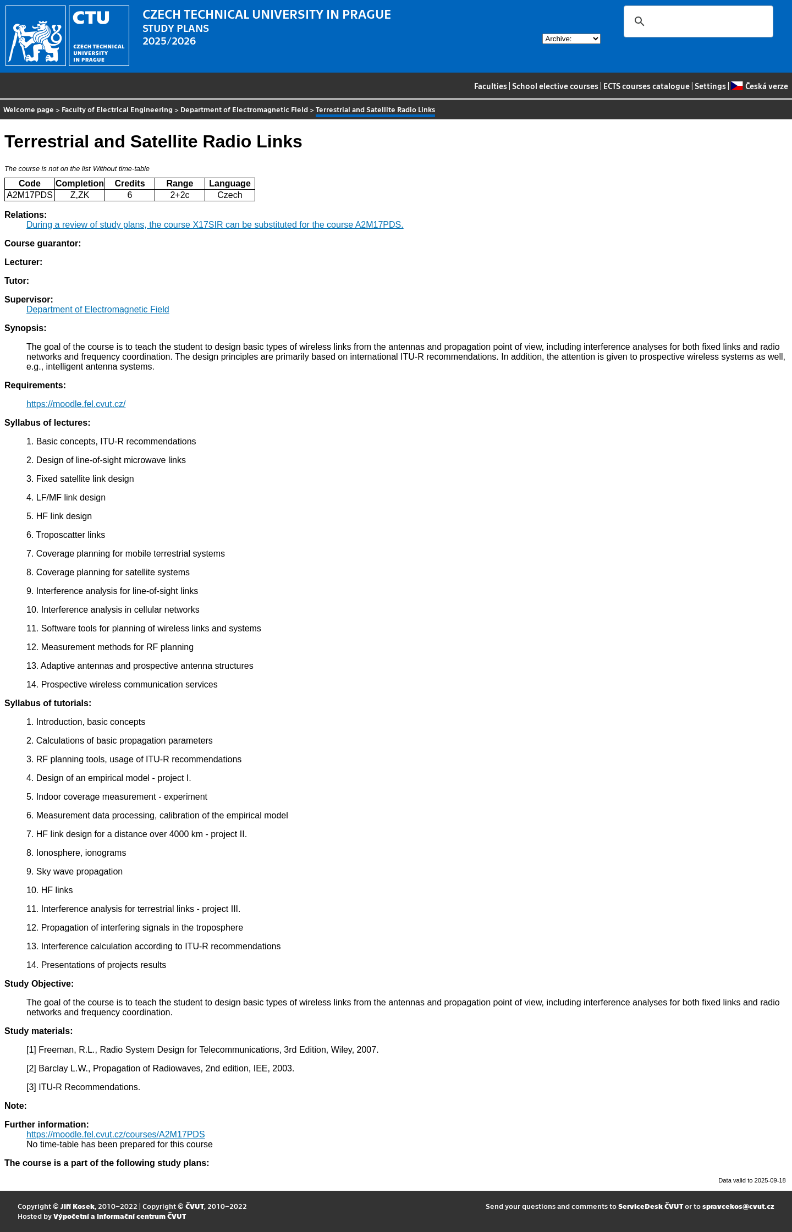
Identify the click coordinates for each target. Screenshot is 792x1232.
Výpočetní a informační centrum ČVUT (119, 1216)
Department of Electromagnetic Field (244, 109)
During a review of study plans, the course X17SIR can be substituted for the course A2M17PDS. (215, 224)
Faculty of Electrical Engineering (117, 109)
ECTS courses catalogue (646, 86)
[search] (697, 21)
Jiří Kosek (78, 1206)
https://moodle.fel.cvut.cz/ (76, 404)
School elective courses (555, 86)
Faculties (490, 86)
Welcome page (28, 109)
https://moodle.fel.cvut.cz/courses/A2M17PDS (115, 1134)
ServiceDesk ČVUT (650, 1206)
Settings (710, 86)
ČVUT (194, 1206)
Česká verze (759, 86)
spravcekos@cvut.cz (738, 1206)
